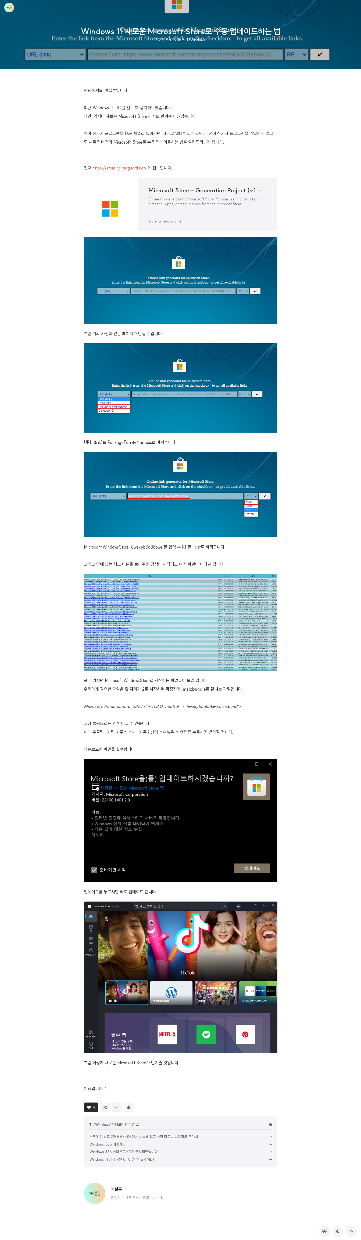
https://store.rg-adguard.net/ (119, 168)
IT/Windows (195, 39)
